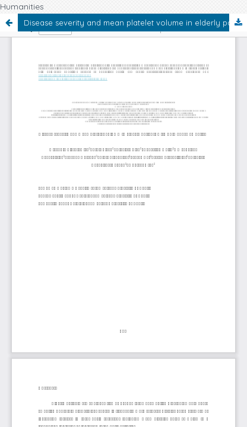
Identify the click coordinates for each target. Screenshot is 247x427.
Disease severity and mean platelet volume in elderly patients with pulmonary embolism (135, 22)
